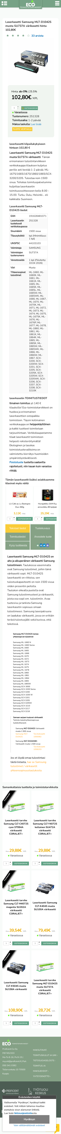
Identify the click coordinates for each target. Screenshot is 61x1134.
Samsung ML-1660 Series (24, 645)
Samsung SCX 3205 (21, 700)
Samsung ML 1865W (22, 684)
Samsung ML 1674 (21, 664)
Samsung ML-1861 (21, 675)
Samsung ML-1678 (21, 670)
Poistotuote (16, 462)
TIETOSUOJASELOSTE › (44, 1060)
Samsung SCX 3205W (22, 703)
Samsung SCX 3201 (21, 697)
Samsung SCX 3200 (21, 692)
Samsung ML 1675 (21, 667)
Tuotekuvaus (42, 528)
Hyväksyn (29, 1119)
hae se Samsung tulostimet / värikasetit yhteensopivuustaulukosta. (28, 766)
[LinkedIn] (41, 545)
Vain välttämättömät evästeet (29, 1125)
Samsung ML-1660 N (22, 642)
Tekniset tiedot (17, 528)
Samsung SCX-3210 (21, 706)
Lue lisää (36, 124)
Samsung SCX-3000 (21, 686)
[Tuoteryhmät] (4, 5)
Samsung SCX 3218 (21, 711)
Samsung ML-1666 (21, 653)
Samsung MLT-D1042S (22, 735)
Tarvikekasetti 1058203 (39, 748)
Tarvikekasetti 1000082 (39, 735)
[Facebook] (47, 545)
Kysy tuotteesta (18, 545)
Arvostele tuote (43, 536)
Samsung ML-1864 (21, 678)
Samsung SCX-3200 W (23, 695)
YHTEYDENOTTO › (41, 1076)
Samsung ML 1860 (21, 673)
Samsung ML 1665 (21, 650)
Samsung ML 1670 (21, 656)
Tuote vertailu (22, 129)
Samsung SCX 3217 (21, 708)
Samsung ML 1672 (21, 659)
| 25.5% (28, 91)
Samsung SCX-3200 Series (24, 689)
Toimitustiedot (18, 536)
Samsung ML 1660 (21, 648)
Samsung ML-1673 (21, 661)
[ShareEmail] (37, 545)
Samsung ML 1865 (21, 681)
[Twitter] (44, 545)
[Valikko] (57, 5)
